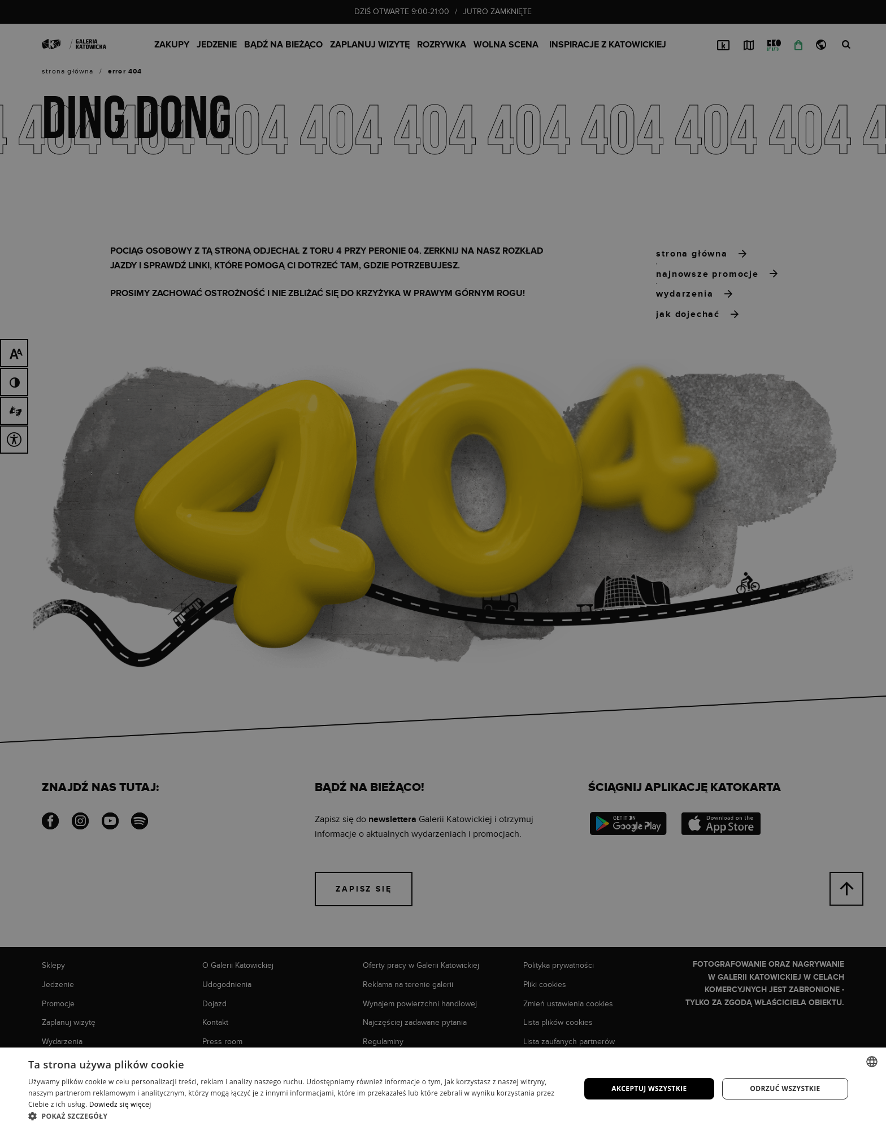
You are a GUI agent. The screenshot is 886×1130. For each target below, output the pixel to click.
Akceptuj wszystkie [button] (649, 1088)
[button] (296, 1116)
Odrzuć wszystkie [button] (785, 1088)
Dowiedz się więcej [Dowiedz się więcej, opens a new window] (120, 1104)
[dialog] (443, 565)
